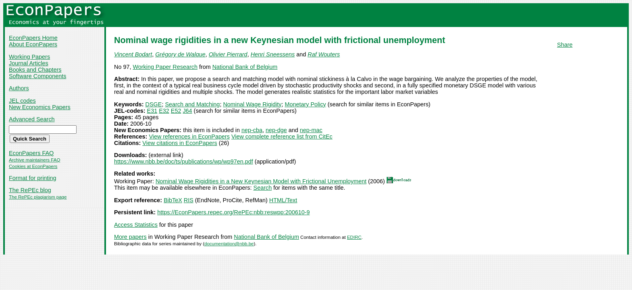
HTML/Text (283, 200)
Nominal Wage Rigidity (252, 104)
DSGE (154, 104)
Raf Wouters (324, 54)
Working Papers (29, 57)
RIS (188, 200)
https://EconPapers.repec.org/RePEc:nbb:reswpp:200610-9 (233, 212)
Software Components (37, 76)
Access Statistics (136, 225)
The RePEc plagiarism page (38, 197)
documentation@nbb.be (229, 243)
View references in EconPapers (189, 136)
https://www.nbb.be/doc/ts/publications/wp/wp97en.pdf (183, 161)
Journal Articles (28, 63)
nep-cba (251, 130)
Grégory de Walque (180, 54)
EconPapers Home (33, 38)
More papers (130, 237)
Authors (19, 88)
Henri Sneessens (273, 54)
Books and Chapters (35, 69)
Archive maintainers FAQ (34, 159)
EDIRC (354, 237)
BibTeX (173, 200)
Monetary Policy (305, 104)
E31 (152, 111)
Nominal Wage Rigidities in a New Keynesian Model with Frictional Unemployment (261, 181)
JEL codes (22, 100)
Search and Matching (192, 104)
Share (564, 44)
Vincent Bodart (133, 54)
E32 (164, 111)
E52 (176, 111)
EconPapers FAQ (31, 153)
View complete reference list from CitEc (282, 136)
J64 (187, 111)
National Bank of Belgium (245, 67)
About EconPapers (33, 44)
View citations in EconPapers (179, 143)
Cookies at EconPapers (33, 166)
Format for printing (32, 178)
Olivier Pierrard (228, 54)
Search (263, 187)
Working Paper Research (165, 67)
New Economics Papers (40, 107)
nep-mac (311, 130)
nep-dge (276, 130)
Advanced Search (32, 119)
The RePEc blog (30, 190)
